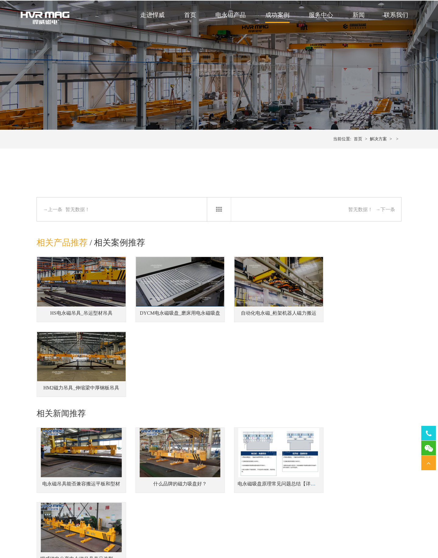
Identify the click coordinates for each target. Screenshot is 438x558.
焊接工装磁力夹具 (264, 497)
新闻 (357, 15)
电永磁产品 (229, 15)
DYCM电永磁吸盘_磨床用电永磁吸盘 (174, 316)
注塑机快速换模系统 (204, 488)
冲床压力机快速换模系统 (208, 497)
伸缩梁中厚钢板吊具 (142, 497)
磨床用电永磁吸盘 (318, 497)
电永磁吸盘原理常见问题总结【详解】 (268, 410)
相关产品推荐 (62, 249)
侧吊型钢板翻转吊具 (142, 516)
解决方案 (378, 145)
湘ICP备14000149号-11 (277, 537)
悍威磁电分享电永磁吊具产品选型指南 (362, 410)
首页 (189, 15)
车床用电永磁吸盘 (318, 507)
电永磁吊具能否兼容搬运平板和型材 (79, 410)
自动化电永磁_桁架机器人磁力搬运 (266, 316)
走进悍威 (151, 15)
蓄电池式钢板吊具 (140, 488)
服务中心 (320, 15)
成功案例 (276, 15)
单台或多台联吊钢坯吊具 (146, 507)
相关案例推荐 (119, 249)
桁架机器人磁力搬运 (266, 507)
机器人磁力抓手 (262, 488)
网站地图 (307, 537)
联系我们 (395, 15)
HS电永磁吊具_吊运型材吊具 (79, 316)
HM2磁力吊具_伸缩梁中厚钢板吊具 (359, 316)
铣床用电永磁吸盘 (318, 488)
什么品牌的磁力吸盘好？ (172, 410)
